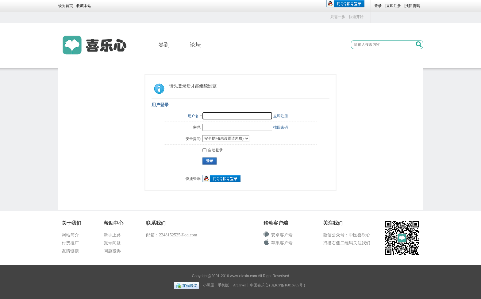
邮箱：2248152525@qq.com (171, 235)
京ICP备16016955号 (287, 285)
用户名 (193, 116)
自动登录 (212, 150)
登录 (378, 6)
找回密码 (412, 6)
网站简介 (70, 235)
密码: (197, 127)
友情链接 (70, 251)
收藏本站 (83, 6)
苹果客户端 (282, 243)
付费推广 (70, 243)
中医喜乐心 (259, 285)
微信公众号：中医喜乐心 (346, 235)
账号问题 (112, 243)
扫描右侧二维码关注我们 (346, 243)
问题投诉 (112, 251)
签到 (164, 45)
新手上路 (112, 235)
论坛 (195, 45)
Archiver (239, 285)
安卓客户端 (282, 235)
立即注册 (393, 6)
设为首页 (65, 6)
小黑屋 (208, 285)
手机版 (223, 285)
